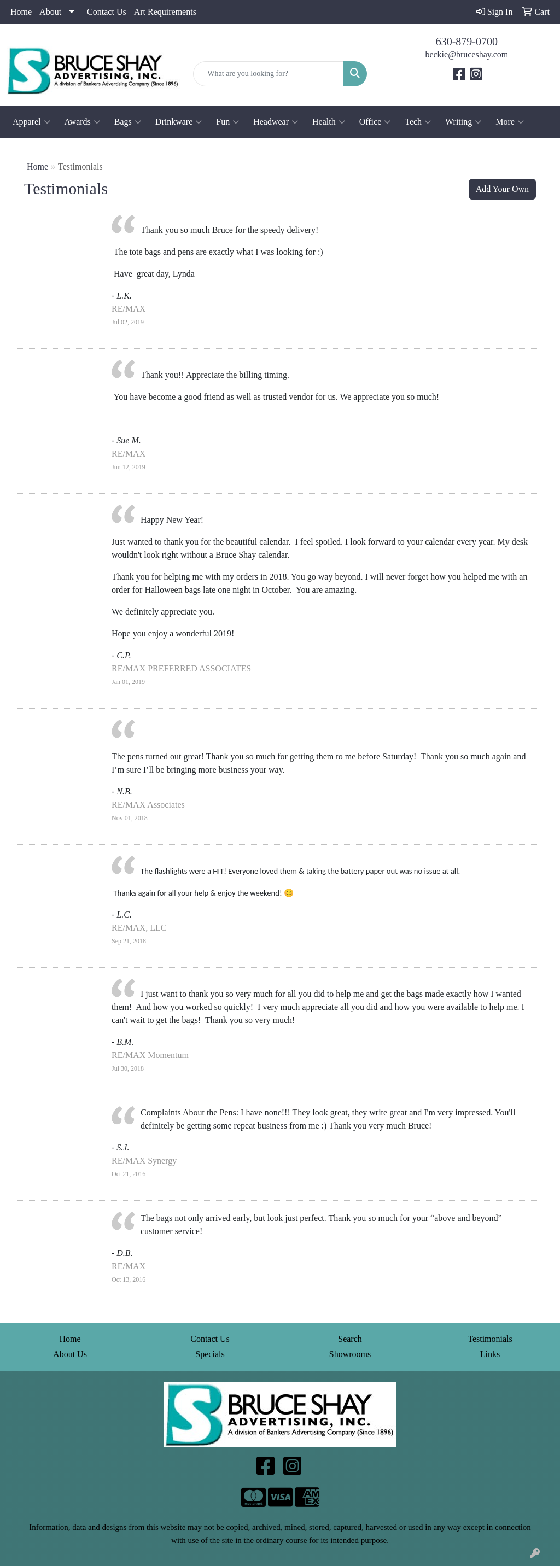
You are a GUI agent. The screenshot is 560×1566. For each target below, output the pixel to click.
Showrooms (350, 1354)
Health (328, 121)
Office (375, 121)
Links (490, 1354)
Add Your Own (502, 189)
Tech (418, 121)
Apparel (31, 121)
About (50, 11)
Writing (463, 121)
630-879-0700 (467, 42)
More (509, 121)
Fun (227, 121)
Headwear (275, 121)
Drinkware (178, 121)
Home (21, 11)
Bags (127, 121)
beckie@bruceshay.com (466, 54)
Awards (82, 121)
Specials (209, 1354)
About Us (70, 1354)
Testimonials (490, 1338)
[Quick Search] (268, 73)
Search (350, 1338)
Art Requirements (165, 11)
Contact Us (106, 11)
